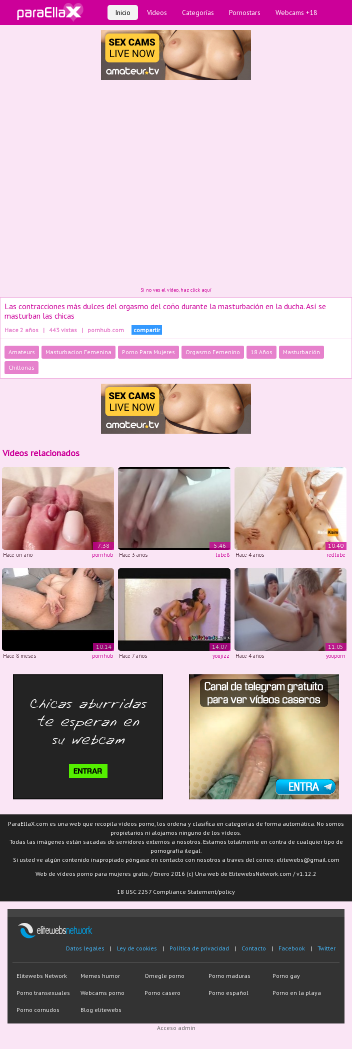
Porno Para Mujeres (148, 352)
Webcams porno (102, 992)
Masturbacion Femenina (79, 352)
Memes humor (100, 975)
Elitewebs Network (41, 975)
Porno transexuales (43, 992)
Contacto (254, 948)
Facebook (291, 948)
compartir (147, 330)
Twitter (327, 948)
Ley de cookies (137, 948)
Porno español (228, 992)
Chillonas (21, 367)
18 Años (261, 352)
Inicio (122, 12)
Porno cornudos (38, 1009)
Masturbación (301, 352)
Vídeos (157, 12)
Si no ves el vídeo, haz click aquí (176, 290)
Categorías (198, 12)
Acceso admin (176, 1027)
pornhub (102, 554)
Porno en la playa (296, 992)
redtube (336, 554)
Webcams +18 (297, 12)
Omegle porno (164, 975)
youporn (336, 655)
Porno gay (286, 975)
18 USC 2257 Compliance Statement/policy (176, 891)
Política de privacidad (199, 948)
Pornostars (244, 12)
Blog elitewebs (101, 1009)
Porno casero (162, 992)
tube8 (223, 554)
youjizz (221, 655)
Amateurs (21, 352)
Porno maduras (229, 975)
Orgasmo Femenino (213, 352)
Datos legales (85, 948)
